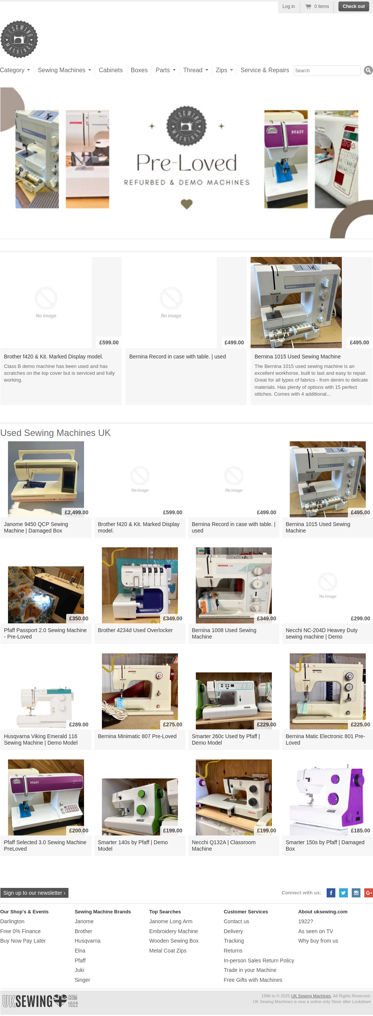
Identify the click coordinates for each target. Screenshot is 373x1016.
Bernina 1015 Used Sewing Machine (297, 356)
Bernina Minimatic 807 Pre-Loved (137, 736)
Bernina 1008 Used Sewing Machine (224, 633)
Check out (354, 6)
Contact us (236, 921)
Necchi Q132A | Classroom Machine (224, 845)
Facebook (331, 892)
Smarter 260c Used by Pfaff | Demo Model (226, 739)
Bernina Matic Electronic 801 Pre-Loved (325, 739)
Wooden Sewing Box (174, 941)
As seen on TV (315, 931)
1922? (305, 921)
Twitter (343, 892)
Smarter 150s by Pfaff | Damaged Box (325, 845)
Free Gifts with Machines (253, 980)
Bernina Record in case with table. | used (177, 356)
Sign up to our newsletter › (34, 893)
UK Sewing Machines (311, 996)
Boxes (139, 70)
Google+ (368, 892)
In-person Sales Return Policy (259, 960)
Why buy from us (318, 941)
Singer (82, 980)
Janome (84, 921)
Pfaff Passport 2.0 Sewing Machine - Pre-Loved (45, 633)
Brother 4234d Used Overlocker (135, 630)
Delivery (233, 931)
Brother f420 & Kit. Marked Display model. (53, 356)
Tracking (234, 941)
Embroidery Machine (173, 931)
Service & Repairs (265, 70)
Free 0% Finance (20, 931)
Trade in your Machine (250, 970)
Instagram (356, 892)
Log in (289, 6)
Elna (80, 951)
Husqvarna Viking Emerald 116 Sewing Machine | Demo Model (41, 739)
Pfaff (80, 960)
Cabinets (111, 70)
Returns (233, 951)
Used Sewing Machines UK (55, 433)
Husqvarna (88, 941)
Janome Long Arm (171, 921)
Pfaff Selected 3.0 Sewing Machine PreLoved (45, 845)
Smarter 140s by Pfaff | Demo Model (133, 845)
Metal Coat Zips (168, 951)
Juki (79, 970)
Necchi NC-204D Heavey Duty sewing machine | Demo (322, 633)
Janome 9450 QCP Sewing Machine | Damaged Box (36, 527)
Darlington (12, 921)
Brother (83, 931)
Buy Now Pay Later (23, 941)
